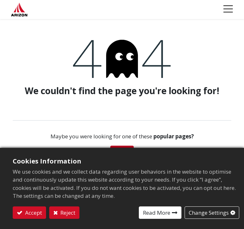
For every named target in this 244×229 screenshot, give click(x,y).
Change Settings (209, 212)
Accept (33, 212)
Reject (67, 212)
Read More (156, 212)
